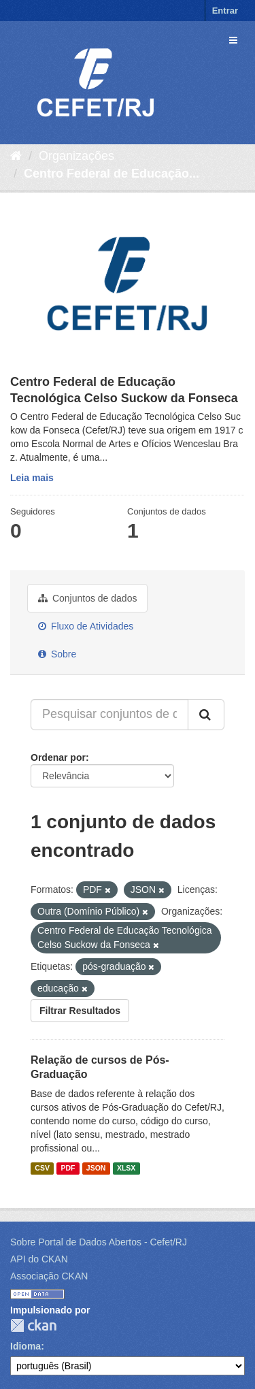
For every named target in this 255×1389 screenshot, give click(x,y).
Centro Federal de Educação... (111, 173)
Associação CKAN (49, 1276)
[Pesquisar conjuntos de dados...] (109, 714)
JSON (96, 1168)
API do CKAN (39, 1259)
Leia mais (32, 477)
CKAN (33, 1325)
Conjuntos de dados (87, 598)
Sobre (57, 654)
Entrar (225, 10)
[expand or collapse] (233, 40)
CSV (42, 1168)
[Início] (16, 156)
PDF (68, 1168)
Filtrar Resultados (79, 1010)
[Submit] (206, 714)
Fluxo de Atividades (85, 626)
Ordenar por (58, 757)
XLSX (126, 1168)
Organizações (76, 156)
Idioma (25, 1346)
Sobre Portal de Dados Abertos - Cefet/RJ (98, 1242)
